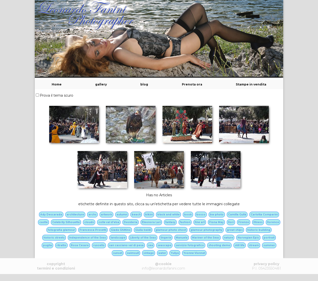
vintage (148, 253)
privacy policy (266, 264)
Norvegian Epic (248, 237)
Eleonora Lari (151, 222)
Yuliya (175, 253)
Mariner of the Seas (205, 237)
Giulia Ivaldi (143, 230)
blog (144, 84)
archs (92, 214)
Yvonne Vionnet (194, 253)
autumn (122, 214)
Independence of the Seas (87, 237)
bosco (200, 214)
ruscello (99, 245)
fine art (200, 222)
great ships (235, 230)
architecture (75, 214)
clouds (89, 222)
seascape (164, 245)
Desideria (130, 222)
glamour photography (206, 230)
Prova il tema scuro (56, 95)
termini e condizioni (56, 268)
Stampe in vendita (251, 84)
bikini (149, 214)
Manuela (182, 237)
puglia (47, 245)
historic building (258, 230)
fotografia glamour (61, 230)
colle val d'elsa (108, 222)
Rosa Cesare (80, 245)
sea (150, 245)
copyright (56, 264)
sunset (117, 253)
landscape (118, 237)
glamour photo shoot (171, 230)
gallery (101, 84)
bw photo (217, 214)
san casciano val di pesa (126, 245)
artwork (106, 214)
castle (43, 222)
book (188, 214)
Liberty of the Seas (143, 237)
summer (269, 245)
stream (254, 245)
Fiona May (216, 222)
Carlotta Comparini (264, 214)
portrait (269, 237)
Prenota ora (192, 84)
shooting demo (219, 245)
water (162, 253)
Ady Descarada (51, 214)
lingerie (165, 237)
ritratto (61, 245)
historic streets (54, 237)
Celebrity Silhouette (66, 222)
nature (228, 237)
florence (273, 222)
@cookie (163, 264)
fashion (185, 222)
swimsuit (133, 253)
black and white (168, 214)
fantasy (170, 222)
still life (239, 245)
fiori (231, 222)
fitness (258, 222)
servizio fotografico (190, 245)
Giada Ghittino (121, 230)
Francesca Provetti (93, 230)
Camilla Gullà (237, 214)
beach (136, 214)
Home (57, 84)
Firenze (243, 222)
